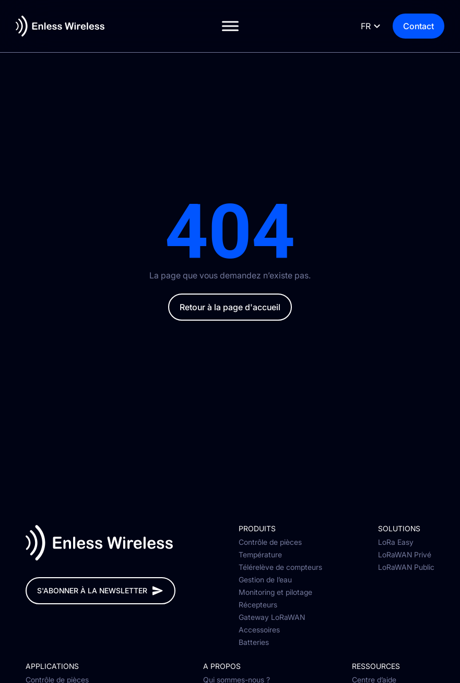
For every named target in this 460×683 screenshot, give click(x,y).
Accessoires (259, 629)
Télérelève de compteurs (280, 567)
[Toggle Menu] (230, 26)
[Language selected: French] (369, 26)
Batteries (254, 642)
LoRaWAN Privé (404, 554)
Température (260, 554)
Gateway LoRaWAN (272, 617)
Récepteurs (258, 604)
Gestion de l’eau (265, 579)
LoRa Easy (396, 542)
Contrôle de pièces (270, 542)
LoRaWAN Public (406, 567)
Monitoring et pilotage (275, 592)
